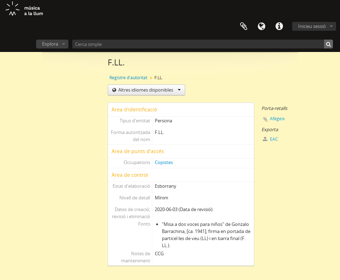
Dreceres (279, 26)
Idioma (261, 26)
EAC (270, 139)
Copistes (164, 162)
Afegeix (277, 119)
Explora (50, 44)
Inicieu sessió (312, 26)
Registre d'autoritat (128, 78)
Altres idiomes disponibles (149, 90)
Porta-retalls (244, 26)
